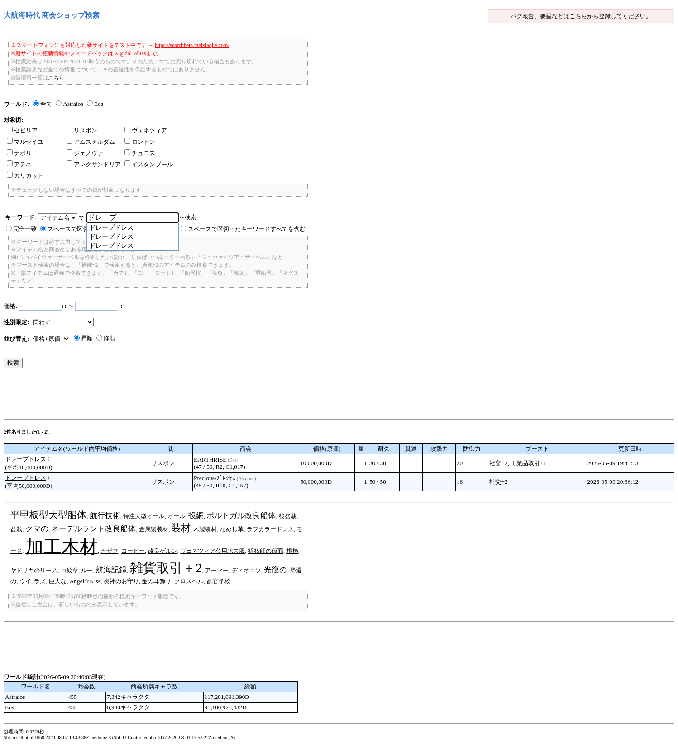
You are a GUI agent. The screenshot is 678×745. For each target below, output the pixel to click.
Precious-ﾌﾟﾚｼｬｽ (214, 478)
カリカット (25, 175)
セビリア (22, 130)
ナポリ (19, 153)
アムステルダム (91, 141)
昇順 (87, 338)
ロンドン (139, 141)
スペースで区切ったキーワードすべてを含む (247, 229)
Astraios (73, 103)
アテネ (19, 164)
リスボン (82, 130)
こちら (578, 16)
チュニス (139, 153)
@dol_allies (133, 53)
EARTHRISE (210, 459)
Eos (98, 103)
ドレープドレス (25, 459)
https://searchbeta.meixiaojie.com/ (192, 45)
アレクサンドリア (94, 164)
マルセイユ (25, 141)
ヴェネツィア (145, 130)
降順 (109, 338)
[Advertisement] (168, 396)
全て (46, 103)
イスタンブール (148, 164)
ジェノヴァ (85, 153)
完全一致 (25, 229)
